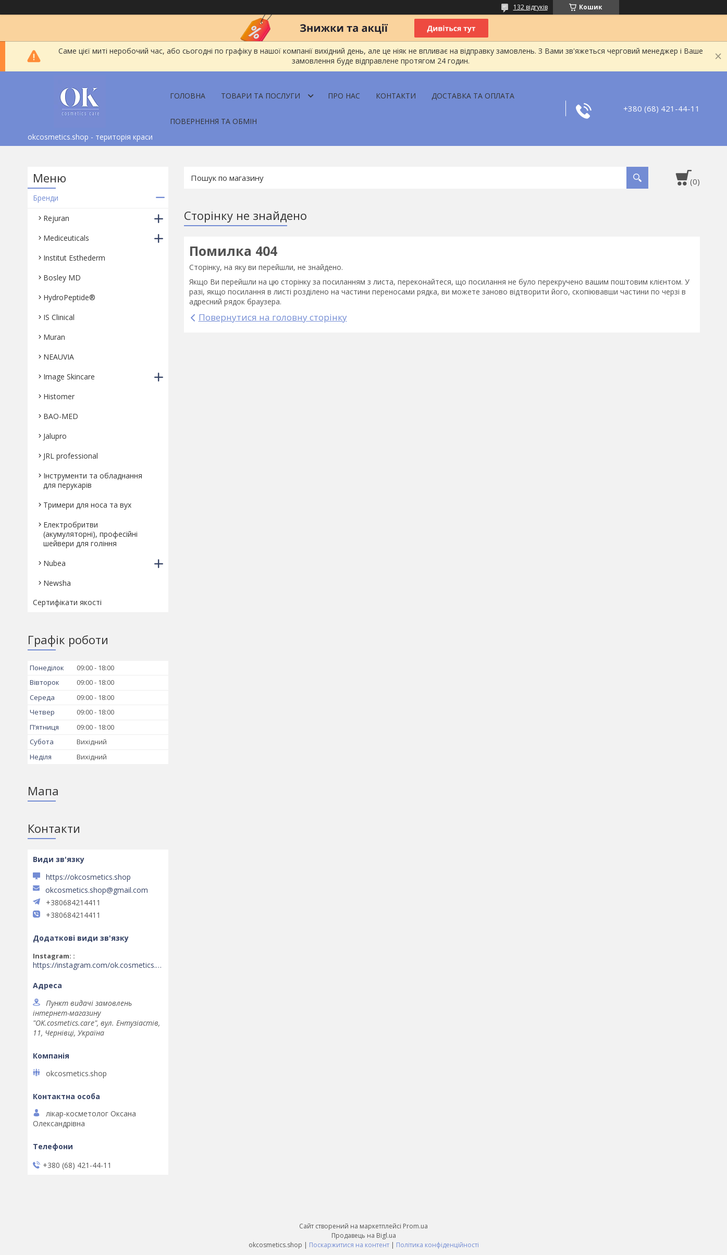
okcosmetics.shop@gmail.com (96, 890)
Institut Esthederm (74, 258)
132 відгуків (530, 7)
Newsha (57, 583)
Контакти (396, 96)
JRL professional (70, 456)
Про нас (344, 96)
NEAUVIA (58, 357)
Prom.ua (415, 1226)
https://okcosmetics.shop (88, 877)
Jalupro (55, 436)
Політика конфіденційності (437, 1244)
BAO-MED (60, 416)
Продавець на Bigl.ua (363, 1235)
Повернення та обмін (213, 121)
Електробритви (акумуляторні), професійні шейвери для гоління (90, 534)
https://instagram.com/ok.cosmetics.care (98, 965)
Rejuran (56, 218)
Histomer (59, 396)
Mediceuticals (66, 238)
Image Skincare (69, 377)
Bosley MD (62, 277)
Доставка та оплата (473, 96)
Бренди (45, 198)
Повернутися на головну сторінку (273, 317)
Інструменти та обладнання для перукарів (92, 480)
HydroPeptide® (69, 297)
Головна (187, 96)
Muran (54, 337)
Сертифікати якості (67, 602)
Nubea (54, 563)
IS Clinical (59, 317)
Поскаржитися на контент (349, 1244)
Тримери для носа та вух (87, 505)
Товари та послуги (260, 96)
